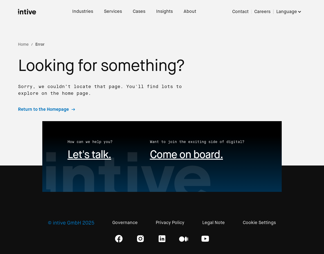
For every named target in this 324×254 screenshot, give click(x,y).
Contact (240, 11)
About (190, 11)
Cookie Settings (259, 222)
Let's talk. (89, 154)
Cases (139, 11)
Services (113, 11)
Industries (82, 11)
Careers (262, 11)
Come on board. (186, 154)
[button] (291, 12)
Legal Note (213, 222)
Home (23, 44)
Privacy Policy (170, 222)
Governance (125, 222)
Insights (164, 11)
